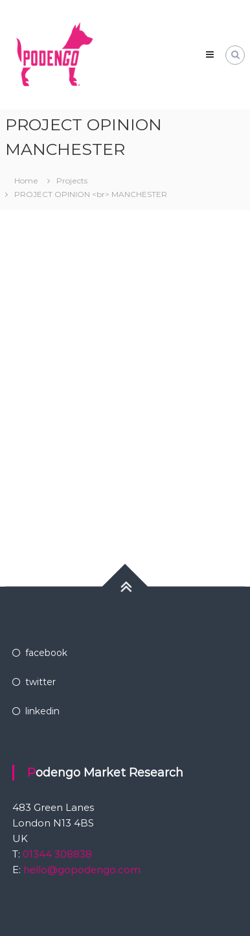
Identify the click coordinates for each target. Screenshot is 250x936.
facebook (46, 653)
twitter (40, 682)
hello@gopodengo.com (82, 869)
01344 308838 (56, 854)
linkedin (42, 711)
